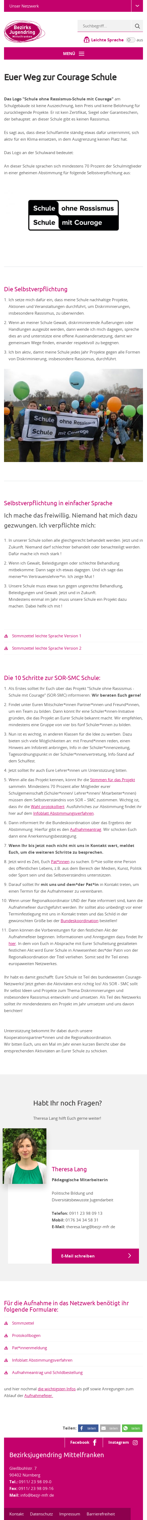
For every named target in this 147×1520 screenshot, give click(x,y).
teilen (91, 1428)
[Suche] (137, 26)
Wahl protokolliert (47, 806)
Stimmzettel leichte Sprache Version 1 (47, 635)
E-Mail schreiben (78, 1256)
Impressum (69, 1514)
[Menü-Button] (73, 53)
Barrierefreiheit (101, 1514)
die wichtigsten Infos (57, 1388)
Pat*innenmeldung (29, 1347)
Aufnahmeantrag (85, 829)
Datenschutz (41, 1514)
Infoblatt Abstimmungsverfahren (63, 813)
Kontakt (16, 1514)
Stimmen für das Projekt (112, 779)
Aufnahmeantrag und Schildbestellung (47, 1372)
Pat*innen (60, 861)
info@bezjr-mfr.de (37, 1495)
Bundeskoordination (79, 920)
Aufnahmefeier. (38, 1395)
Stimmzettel (23, 1323)
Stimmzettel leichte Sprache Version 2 (47, 648)
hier (12, 943)
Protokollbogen (26, 1335)
